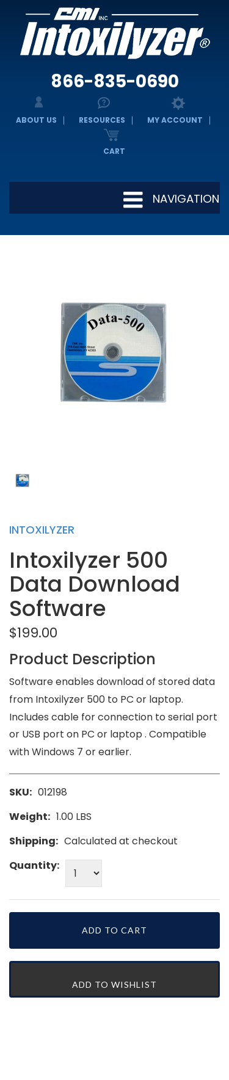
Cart (114, 151)
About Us (36, 120)
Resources (102, 120)
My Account (175, 120)
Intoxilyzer (42, 529)
